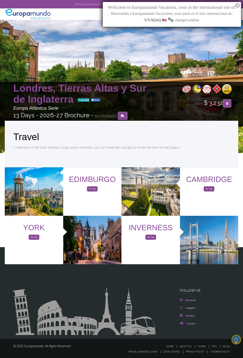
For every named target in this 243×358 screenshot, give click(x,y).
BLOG (226, 346)
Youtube (187, 323)
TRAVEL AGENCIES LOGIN (139, 351)
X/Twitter (187, 315)
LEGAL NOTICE (169, 351)
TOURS (202, 346)
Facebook (188, 300)
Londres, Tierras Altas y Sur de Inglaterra (79, 94)
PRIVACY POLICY (193, 351)
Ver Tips (92, 190)
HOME (171, 346)
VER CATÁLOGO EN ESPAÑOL (79, 4)
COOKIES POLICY (219, 351)
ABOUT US (186, 346)
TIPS (215, 346)
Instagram (188, 308)
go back (83, 100)
